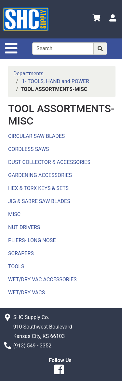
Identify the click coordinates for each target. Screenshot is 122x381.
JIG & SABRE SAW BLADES (39, 201)
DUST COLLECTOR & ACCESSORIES (49, 162)
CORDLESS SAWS (28, 149)
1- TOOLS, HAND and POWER (55, 81)
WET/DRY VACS (26, 292)
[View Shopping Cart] (96, 19)
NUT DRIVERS (24, 227)
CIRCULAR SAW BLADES (36, 136)
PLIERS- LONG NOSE (32, 240)
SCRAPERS (21, 253)
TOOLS (16, 266)
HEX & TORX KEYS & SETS (38, 188)
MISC (14, 214)
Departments (28, 73)
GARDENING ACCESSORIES (40, 175)
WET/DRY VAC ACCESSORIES (42, 279)
